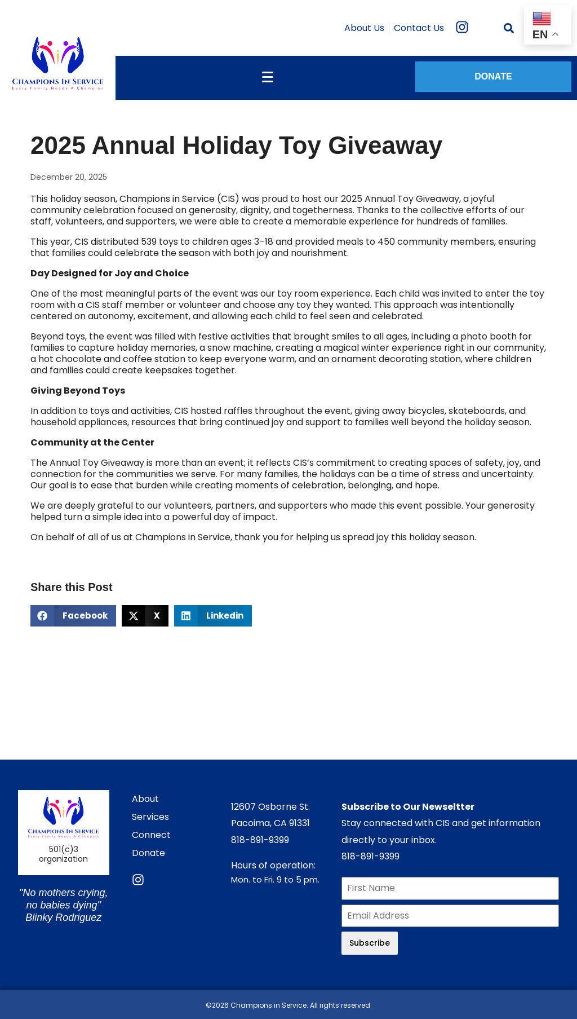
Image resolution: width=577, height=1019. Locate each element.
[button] (73, 616)
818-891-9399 (260, 839)
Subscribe (369, 943)
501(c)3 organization (63, 854)
